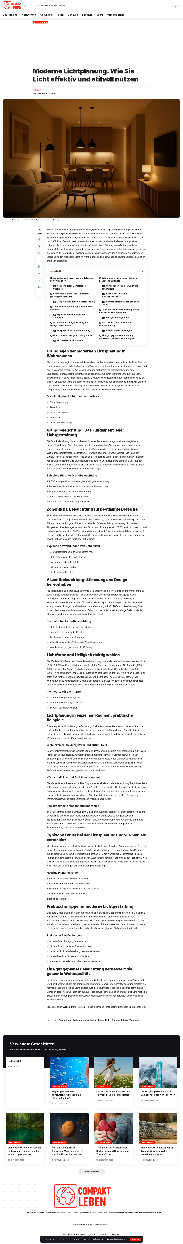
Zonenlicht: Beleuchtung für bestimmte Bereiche (72, 311)
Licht (108, 1024)
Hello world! (14, 1064)
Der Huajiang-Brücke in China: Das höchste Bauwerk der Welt (158, 1098)
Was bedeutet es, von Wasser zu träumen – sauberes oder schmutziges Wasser (25, 1154)
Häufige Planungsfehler (118, 318)
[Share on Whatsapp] (39, 260)
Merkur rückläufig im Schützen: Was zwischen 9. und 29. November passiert (68, 1154)
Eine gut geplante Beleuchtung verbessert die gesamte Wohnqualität (118, 337)
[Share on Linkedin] (39, 267)
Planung (116, 1024)
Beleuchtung (65, 1024)
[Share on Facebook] (39, 239)
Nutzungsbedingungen (116, 1239)
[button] (135, 1239)
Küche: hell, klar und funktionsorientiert (114, 295)
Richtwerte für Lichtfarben (71, 344)
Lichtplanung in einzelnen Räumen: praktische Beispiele (118, 279)
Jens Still (38, 90)
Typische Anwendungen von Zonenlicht (69, 319)
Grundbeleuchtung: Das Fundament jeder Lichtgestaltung (70, 295)
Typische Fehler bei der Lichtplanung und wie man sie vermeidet (119, 311)
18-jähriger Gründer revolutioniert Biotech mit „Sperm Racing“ (66, 1098)
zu (102, 1239)
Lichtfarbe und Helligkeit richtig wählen (73, 339)
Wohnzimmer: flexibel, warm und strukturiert (121, 287)
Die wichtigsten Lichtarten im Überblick (70, 287)
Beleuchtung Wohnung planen (88, 1024)
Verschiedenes (40, 22)
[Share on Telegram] (39, 274)
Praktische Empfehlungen (119, 331)
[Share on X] (39, 246)
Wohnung (135, 1024)
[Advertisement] (91, 46)
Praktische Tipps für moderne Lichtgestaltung (116, 324)
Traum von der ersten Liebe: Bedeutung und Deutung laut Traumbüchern (112, 1154)
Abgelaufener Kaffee (74, 1010)
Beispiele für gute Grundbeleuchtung (64, 303)
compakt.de (76, 229)
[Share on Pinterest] (39, 253)
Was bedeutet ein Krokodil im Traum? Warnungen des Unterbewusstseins (157, 1154)
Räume (125, 1024)
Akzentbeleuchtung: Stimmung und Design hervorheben (70, 327)
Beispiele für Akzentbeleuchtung (74, 334)
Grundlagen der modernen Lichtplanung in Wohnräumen (72, 279)
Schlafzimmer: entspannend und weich (121, 303)
